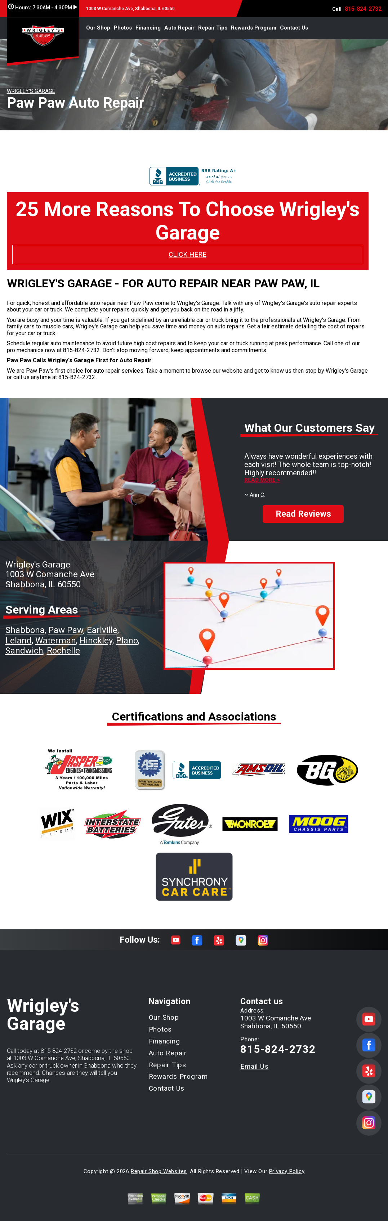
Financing (148, 27)
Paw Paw (65, 624)
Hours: (42, 7)
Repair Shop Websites (159, 1165)
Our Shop (98, 27)
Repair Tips (212, 27)
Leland (18, 634)
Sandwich (24, 644)
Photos (123, 27)
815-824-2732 (363, 8)
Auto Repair (179, 27)
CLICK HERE (187, 254)
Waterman (55, 634)
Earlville (102, 624)
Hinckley (96, 634)
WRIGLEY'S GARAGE (31, 91)
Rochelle (63, 644)
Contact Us (294, 27)
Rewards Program (253, 27)
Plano (127, 634)
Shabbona (25, 624)
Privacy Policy (286, 1165)
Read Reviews (303, 508)
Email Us (254, 1060)
